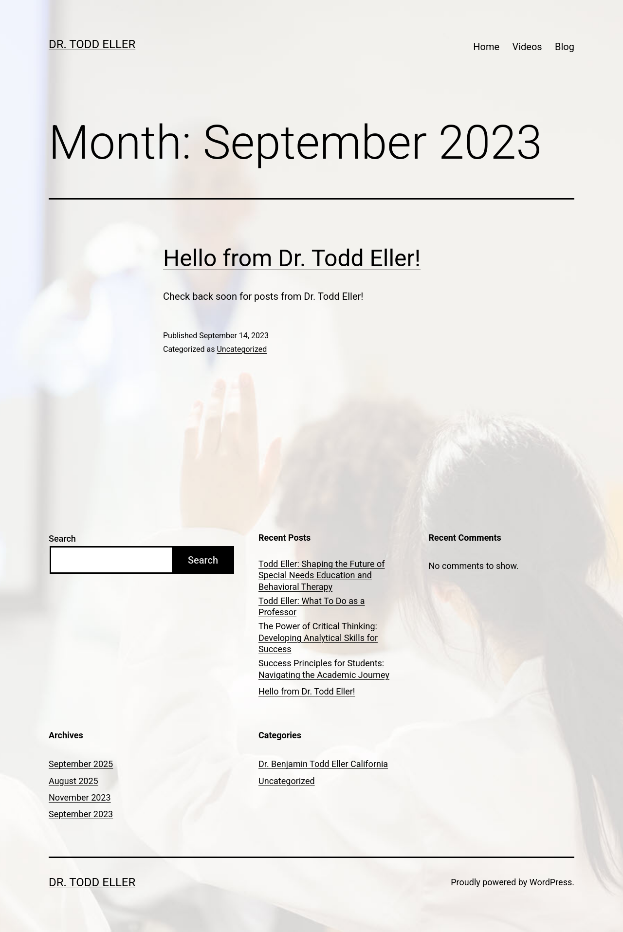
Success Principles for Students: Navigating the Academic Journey (323, 668)
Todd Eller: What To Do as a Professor (311, 606)
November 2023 (80, 797)
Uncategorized (242, 349)
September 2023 (81, 814)
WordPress (551, 882)
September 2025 (81, 764)
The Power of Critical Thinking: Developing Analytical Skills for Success (318, 637)
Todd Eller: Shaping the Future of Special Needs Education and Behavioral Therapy (321, 575)
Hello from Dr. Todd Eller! (292, 258)
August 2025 (73, 781)
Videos (527, 47)
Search (62, 538)
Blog (564, 47)
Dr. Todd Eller (92, 44)
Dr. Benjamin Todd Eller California (323, 764)
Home (486, 47)
